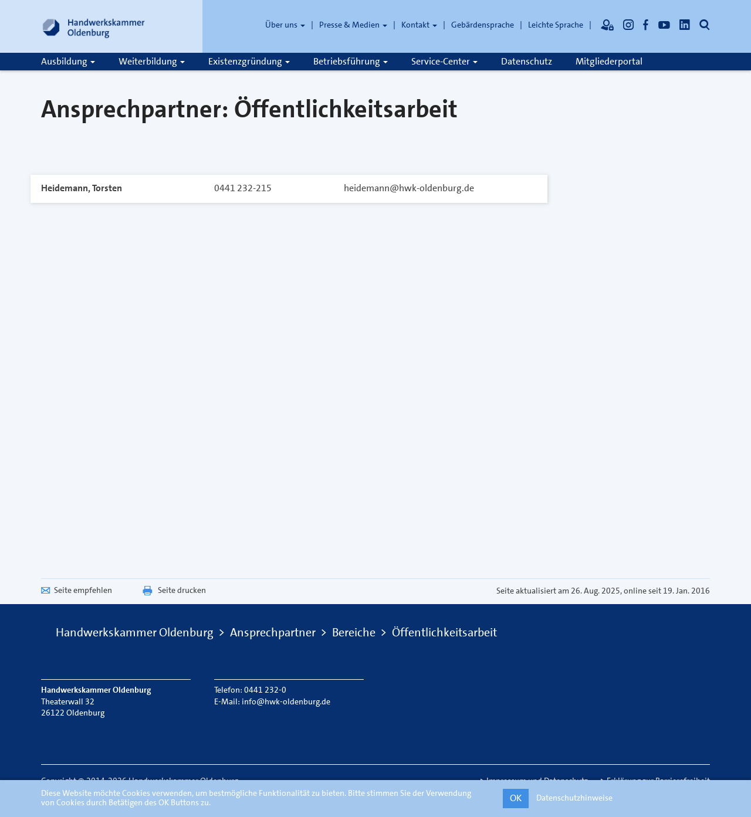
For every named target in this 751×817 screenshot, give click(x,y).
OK (516, 798)
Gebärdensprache (482, 24)
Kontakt (419, 24)
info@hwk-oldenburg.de (286, 701)
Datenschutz (526, 61)
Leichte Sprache (555, 24)
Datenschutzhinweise (574, 797)
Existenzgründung (249, 61)
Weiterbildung (152, 61)
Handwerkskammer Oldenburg (135, 632)
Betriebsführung (350, 61)
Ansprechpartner (273, 632)
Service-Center (444, 61)
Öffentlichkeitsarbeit (444, 632)
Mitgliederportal (609, 61)
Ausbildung (68, 61)
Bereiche (354, 632)
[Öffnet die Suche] (704, 25)
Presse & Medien (353, 24)
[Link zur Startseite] (94, 26)
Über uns (285, 24)
